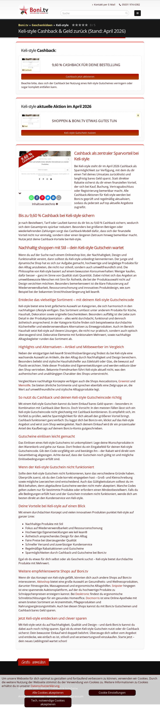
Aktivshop (43, 582)
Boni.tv (23, 25)
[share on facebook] (37, 198)
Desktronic (82, 594)
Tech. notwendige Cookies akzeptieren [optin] (48, 702)
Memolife (24, 385)
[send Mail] (58, 198)
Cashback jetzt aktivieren (80, 76)
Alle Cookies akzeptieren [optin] (48, 692)
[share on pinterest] (42, 198)
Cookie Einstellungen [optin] (112, 692)
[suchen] (126, 13)
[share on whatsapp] (31, 198)
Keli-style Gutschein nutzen (80, 132)
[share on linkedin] (53, 198)
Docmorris (93, 598)
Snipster (117, 586)
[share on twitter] (48, 198)
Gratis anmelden (33, 662)
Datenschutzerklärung (45, 686)
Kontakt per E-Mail (103, 4)
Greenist (124, 381)
